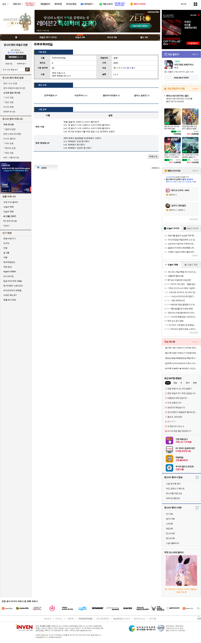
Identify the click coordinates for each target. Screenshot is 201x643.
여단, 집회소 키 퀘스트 (175, 488)
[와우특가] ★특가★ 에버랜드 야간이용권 (181, 368)
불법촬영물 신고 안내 (121, 619)
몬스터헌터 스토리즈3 (12, 286)
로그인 (183, 4)
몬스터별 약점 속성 (174, 493)
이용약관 (70, 619)
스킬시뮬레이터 (172, 543)
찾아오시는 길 (139, 619)
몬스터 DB (170, 533)
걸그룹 (6, 253)
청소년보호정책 (103, 619)
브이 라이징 (8, 276)
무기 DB (169, 514)
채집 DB (169, 528)
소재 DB (169, 524)
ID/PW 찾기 (21, 64)
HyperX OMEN (9, 272)
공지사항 (152, 619)
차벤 (5, 248)
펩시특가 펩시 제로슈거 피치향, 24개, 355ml (181, 348)
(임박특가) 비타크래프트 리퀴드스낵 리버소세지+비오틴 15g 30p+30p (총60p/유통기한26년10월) (181, 363)
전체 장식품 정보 (173, 498)
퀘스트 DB (170, 538)
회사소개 (47, 619)
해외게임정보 (9, 262)
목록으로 (153, 156)
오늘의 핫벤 (8, 207)
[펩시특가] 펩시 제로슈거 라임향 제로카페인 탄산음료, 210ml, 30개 (181, 353)
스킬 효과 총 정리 (173, 483)
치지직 (6, 243)
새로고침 (193, 219)
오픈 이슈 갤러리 (10, 202)
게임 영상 (7, 267)
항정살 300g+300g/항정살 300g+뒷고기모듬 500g (181, 358)
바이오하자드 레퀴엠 (12, 290)
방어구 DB (170, 519)
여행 (5, 257)
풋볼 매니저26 (9, 300)
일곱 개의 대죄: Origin (12, 281)
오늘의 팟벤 (8, 212)
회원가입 (8, 64)
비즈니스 (58, 619)
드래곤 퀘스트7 (10, 295)
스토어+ (195, 89)
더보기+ (195, 54)
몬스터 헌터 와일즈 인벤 (16, 45)
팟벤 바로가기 (9, 239)
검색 (27, 69)
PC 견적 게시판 (10, 221)
